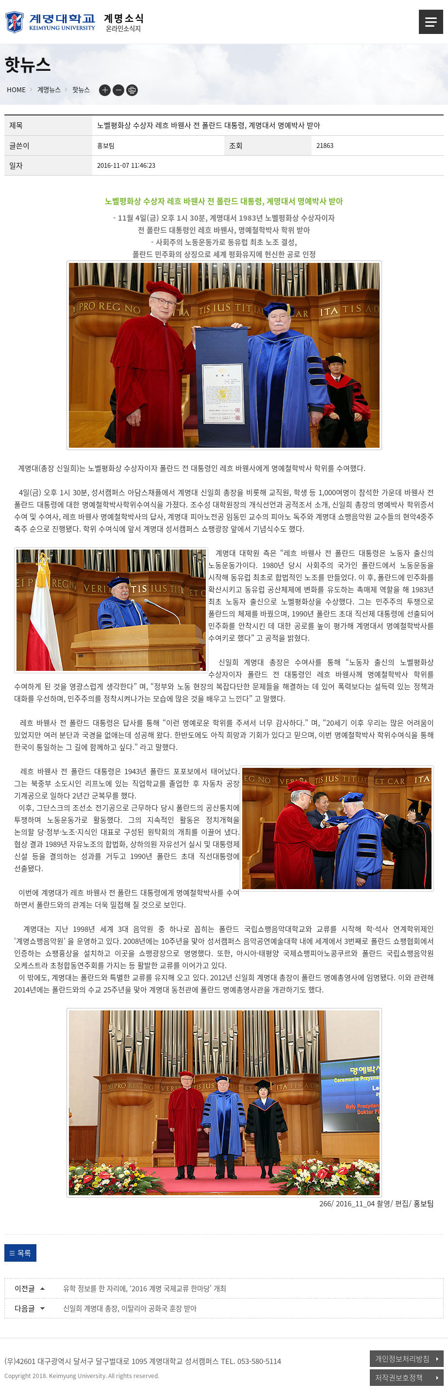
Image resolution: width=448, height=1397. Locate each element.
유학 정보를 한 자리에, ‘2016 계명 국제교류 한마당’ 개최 (144, 1288)
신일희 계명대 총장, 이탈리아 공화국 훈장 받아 (130, 1308)
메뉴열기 (431, 22)
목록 (24, 1253)
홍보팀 (424, 1203)
